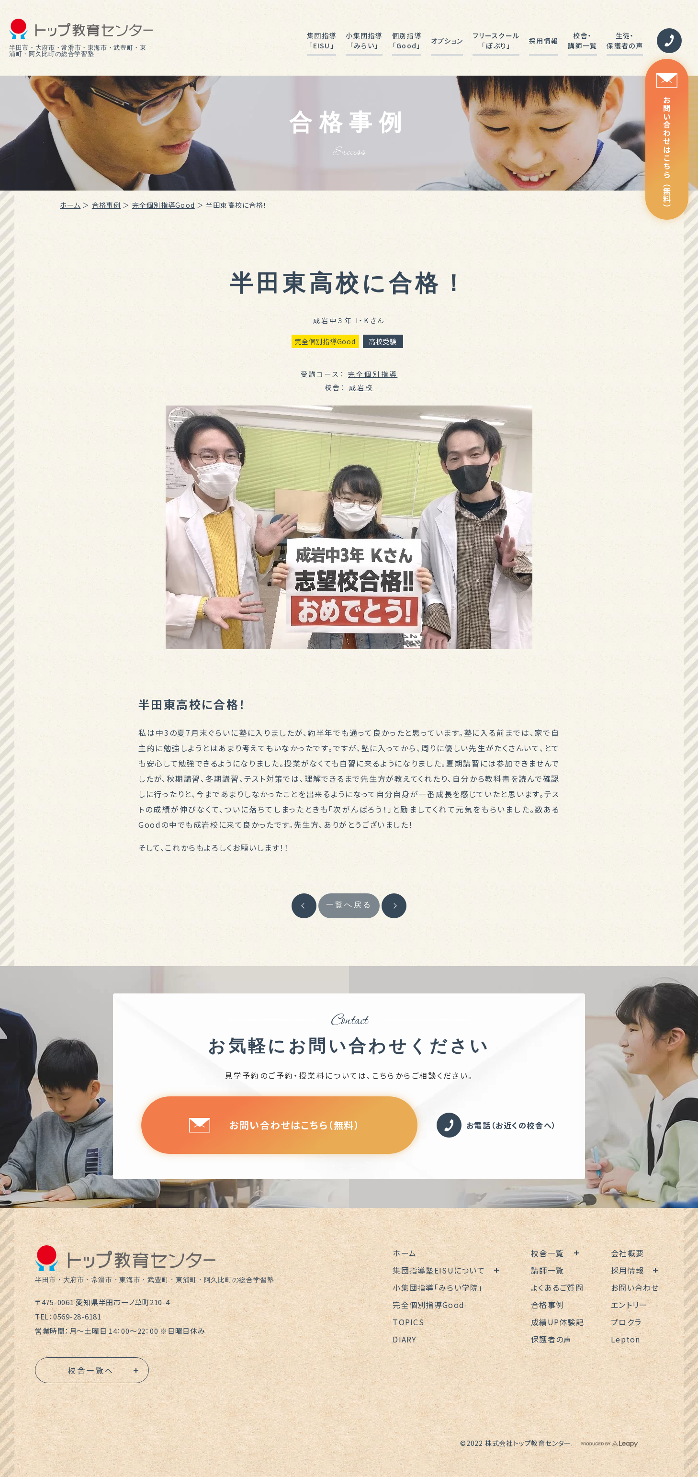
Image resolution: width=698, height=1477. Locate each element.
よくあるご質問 (557, 1287)
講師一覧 (547, 1270)
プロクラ (626, 1322)
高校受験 (383, 341)
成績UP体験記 (557, 1322)
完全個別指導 (372, 374)
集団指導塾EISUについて (439, 1270)
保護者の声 (551, 1339)
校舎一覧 (547, 1253)
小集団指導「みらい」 (364, 40)
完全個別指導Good (163, 205)
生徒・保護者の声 (624, 40)
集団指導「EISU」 (321, 40)
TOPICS (408, 1322)
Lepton (626, 1339)
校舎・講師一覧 (582, 40)
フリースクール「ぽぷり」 (496, 40)
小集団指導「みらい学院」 (438, 1287)
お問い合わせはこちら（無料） (666, 142)
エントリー (629, 1304)
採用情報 (543, 40)
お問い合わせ (635, 1287)
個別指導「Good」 (406, 40)
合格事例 (106, 205)
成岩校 (361, 387)
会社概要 (627, 1253)
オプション (447, 40)
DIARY (405, 1339)
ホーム (70, 205)
